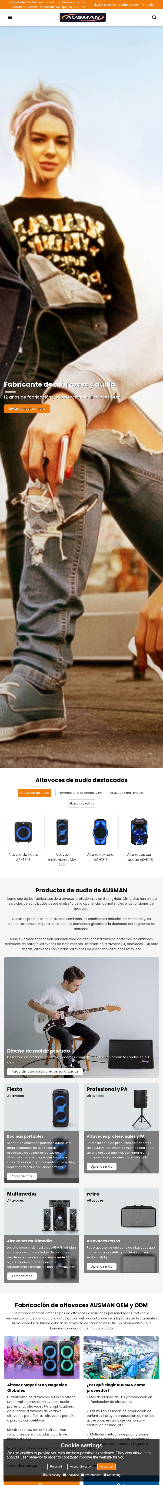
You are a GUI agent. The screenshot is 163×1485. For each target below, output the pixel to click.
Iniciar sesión (129, 4)
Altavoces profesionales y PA (80, 793)
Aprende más (22, 1178)
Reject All (56, 1466)
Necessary (51, 1475)
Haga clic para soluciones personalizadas (46, 1072)
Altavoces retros (81, 804)
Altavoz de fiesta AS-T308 (23, 858)
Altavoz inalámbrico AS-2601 (62, 860)
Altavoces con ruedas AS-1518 (140, 858)
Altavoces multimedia (128, 793)
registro (149, 4)
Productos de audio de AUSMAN (81, 891)
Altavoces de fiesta (33, 793)
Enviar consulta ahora (27, 409)
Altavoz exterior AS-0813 (101, 858)
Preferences (91, 1475)
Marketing (111, 1475)
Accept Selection (81, 1466)
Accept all (106, 1466)
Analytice (71, 1475)
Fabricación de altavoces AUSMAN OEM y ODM (81, 1312)
